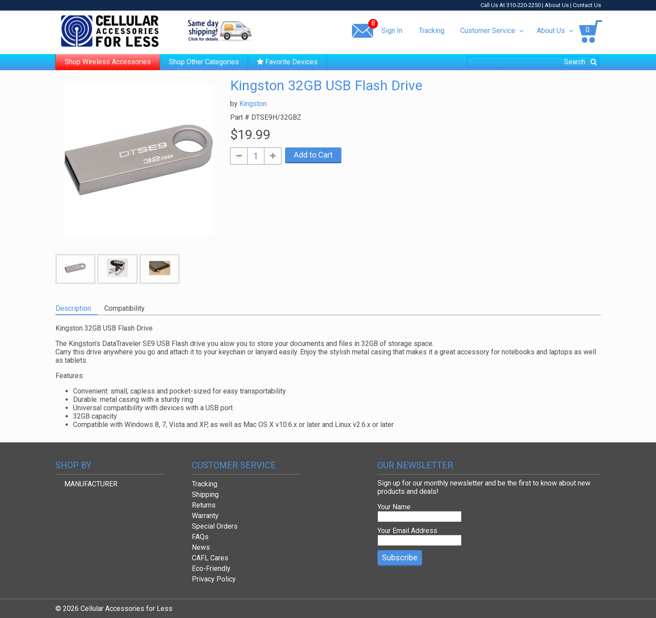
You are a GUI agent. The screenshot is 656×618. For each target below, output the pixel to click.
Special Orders (215, 526)
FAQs (200, 537)
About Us (557, 5)
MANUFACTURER (90, 484)
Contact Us (587, 5)
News (201, 547)
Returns (204, 505)
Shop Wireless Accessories (108, 62)
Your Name (393, 507)
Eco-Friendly (211, 568)
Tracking (431, 30)
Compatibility (124, 308)
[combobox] (533, 62)
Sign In (392, 30)
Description (73, 308)
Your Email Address (407, 530)
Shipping (205, 494)
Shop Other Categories (204, 62)
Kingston (253, 103)
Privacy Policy (214, 579)
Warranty (205, 515)
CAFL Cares (210, 558)
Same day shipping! (220, 30)
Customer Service (491, 30)
